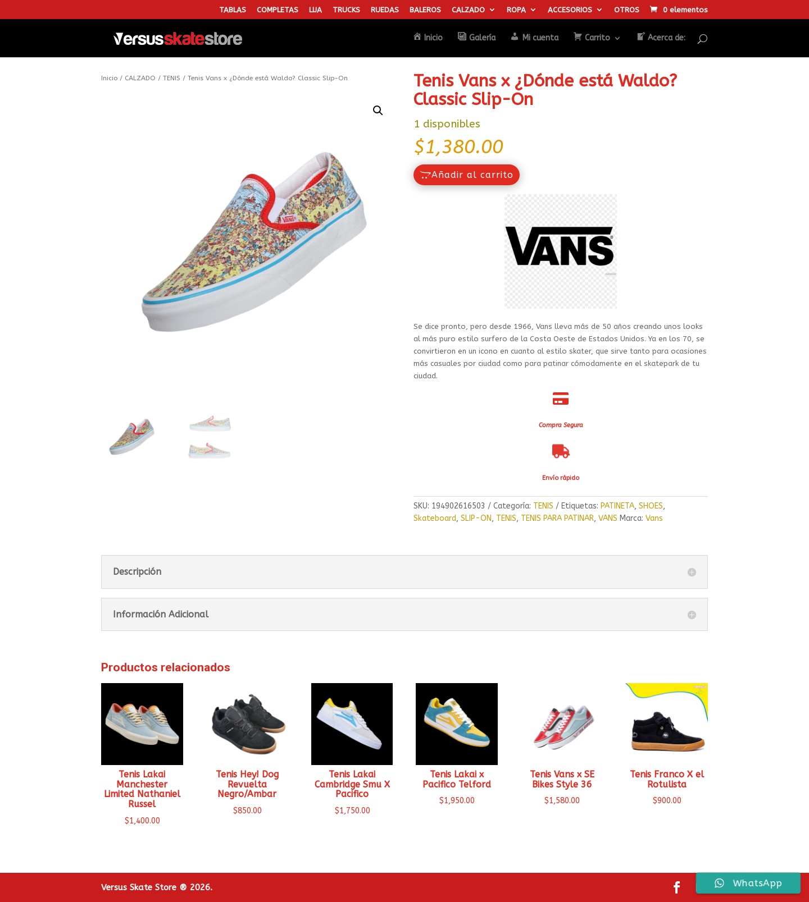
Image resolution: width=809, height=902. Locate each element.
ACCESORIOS (570, 10)
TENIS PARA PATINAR (557, 518)
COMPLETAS (277, 10)
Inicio (109, 78)
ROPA (516, 10)
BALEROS (425, 10)
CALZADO (468, 10)
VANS (607, 518)
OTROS (626, 10)
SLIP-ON (476, 518)
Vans (654, 518)
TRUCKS (346, 10)
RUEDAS (385, 10)
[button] (378, 110)
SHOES (651, 506)
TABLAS (232, 10)
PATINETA (617, 506)
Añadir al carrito (472, 175)
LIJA (315, 10)
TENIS (171, 78)
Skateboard (434, 518)
